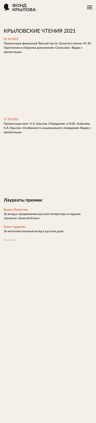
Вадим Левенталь (16, 209)
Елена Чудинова (15, 226)
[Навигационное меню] (89, 7)
